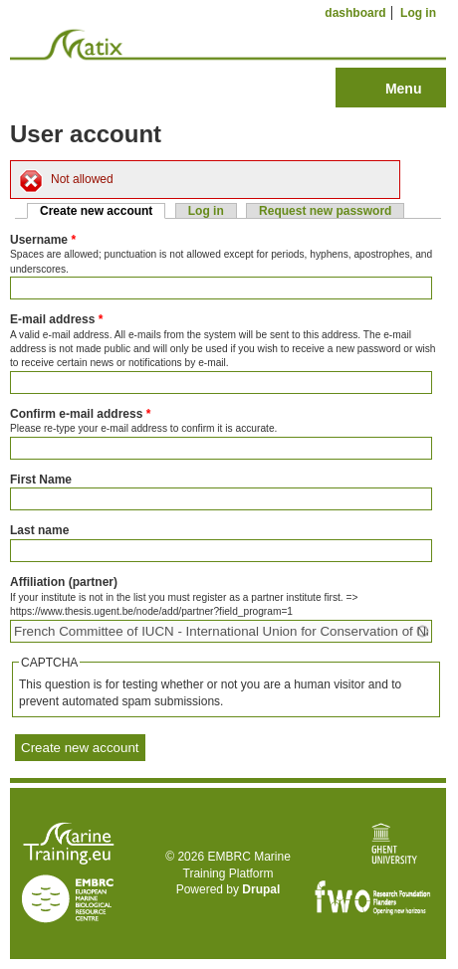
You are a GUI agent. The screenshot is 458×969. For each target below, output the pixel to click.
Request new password (325, 211)
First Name (41, 479)
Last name (39, 530)
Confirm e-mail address (80, 414)
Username (43, 240)
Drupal (261, 889)
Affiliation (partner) (63, 582)
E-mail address (56, 319)
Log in (418, 13)
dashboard (355, 13)
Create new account (102, 211)
